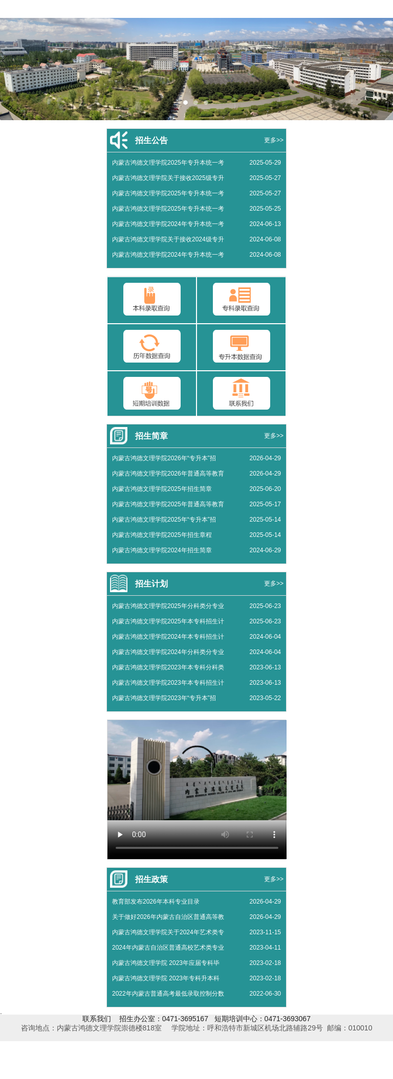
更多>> (273, 140)
